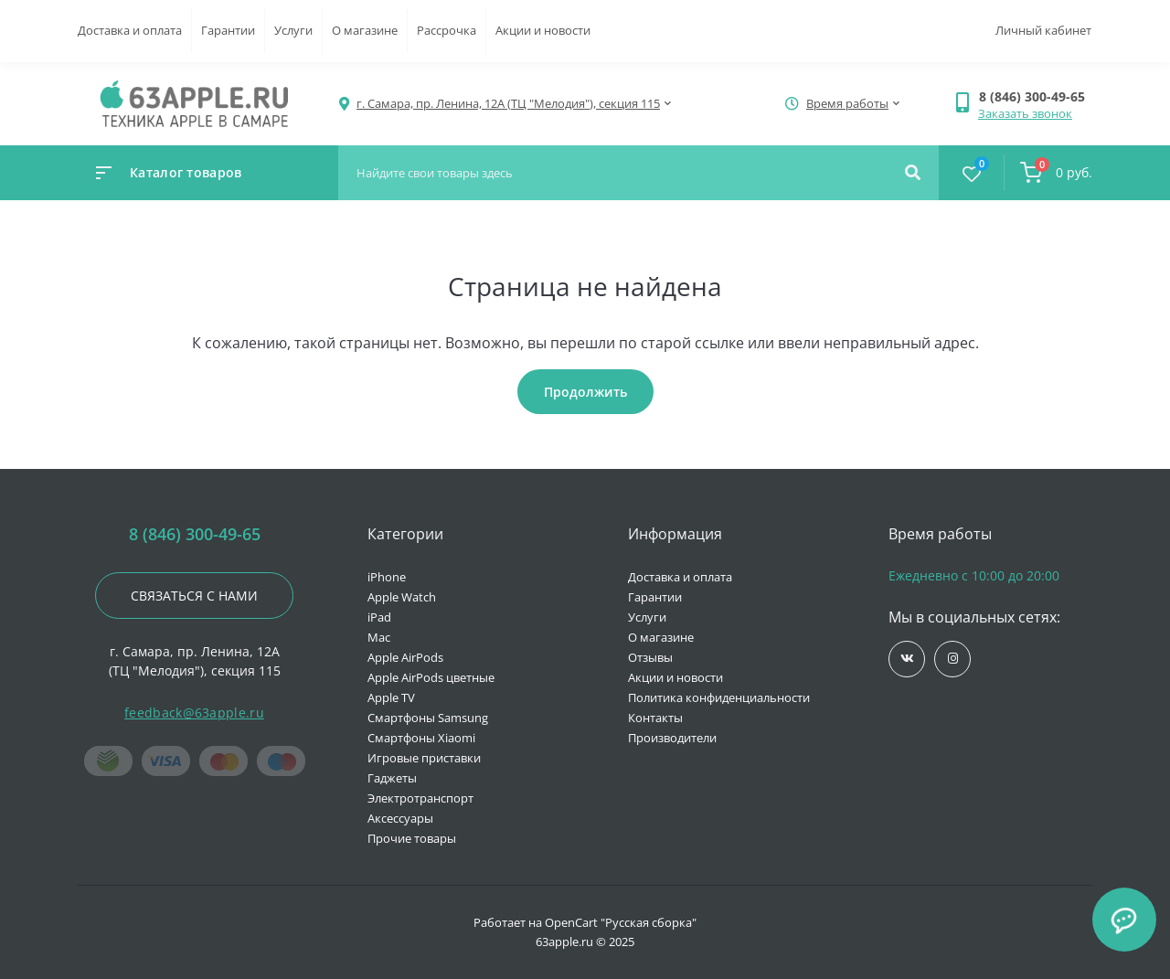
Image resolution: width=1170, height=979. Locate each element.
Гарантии (228, 30)
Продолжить (585, 391)
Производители (672, 737)
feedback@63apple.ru (194, 712)
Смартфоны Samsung (427, 717)
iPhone (386, 577)
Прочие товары (411, 838)
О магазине (365, 30)
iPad (379, 617)
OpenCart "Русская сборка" (621, 922)
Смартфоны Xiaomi (421, 737)
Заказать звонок (1025, 113)
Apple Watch (401, 597)
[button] (1035, 96)
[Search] (913, 172)
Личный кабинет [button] (1043, 30)
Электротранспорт (420, 798)
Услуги (293, 30)
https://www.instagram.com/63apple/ (953, 659)
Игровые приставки (424, 758)
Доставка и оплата (130, 30)
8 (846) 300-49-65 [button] (195, 534)
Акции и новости (542, 30)
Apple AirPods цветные (431, 677)
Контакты (655, 717)
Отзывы (650, 657)
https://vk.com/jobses (907, 659)
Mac (378, 637)
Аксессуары (400, 818)
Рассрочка (446, 30)
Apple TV (391, 697)
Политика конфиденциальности (719, 697)
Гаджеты (392, 778)
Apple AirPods (405, 657)
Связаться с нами (194, 595)
